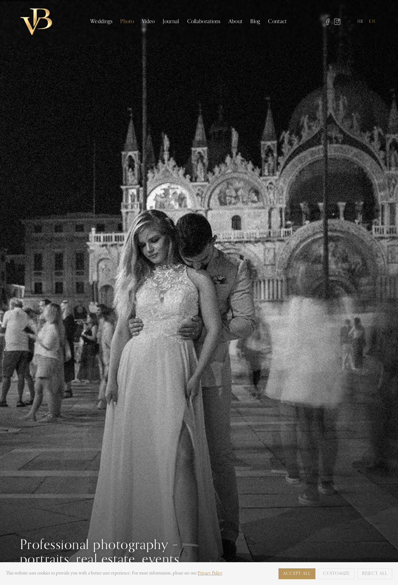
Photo (127, 21)
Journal (171, 21)
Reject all (374, 574)
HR (360, 22)
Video (148, 21)
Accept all (297, 574)
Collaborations (204, 21)
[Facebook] (327, 21)
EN (372, 22)
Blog (255, 21)
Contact (277, 21)
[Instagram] (337, 21)
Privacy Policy (210, 573)
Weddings (101, 21)
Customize (336, 574)
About (236, 21)
